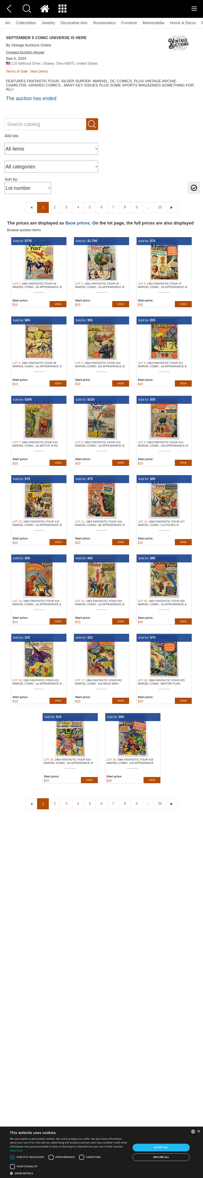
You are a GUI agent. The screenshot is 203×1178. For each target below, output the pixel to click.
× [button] (198, 1131)
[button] (69, 1173)
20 (160, 207)
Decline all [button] (161, 1157)
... (148, 207)
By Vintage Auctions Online (28, 45)
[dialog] (101, 1152)
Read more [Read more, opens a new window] (16, 1150)
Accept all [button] (161, 1147)
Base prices (77, 223)
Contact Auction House (25, 52)
